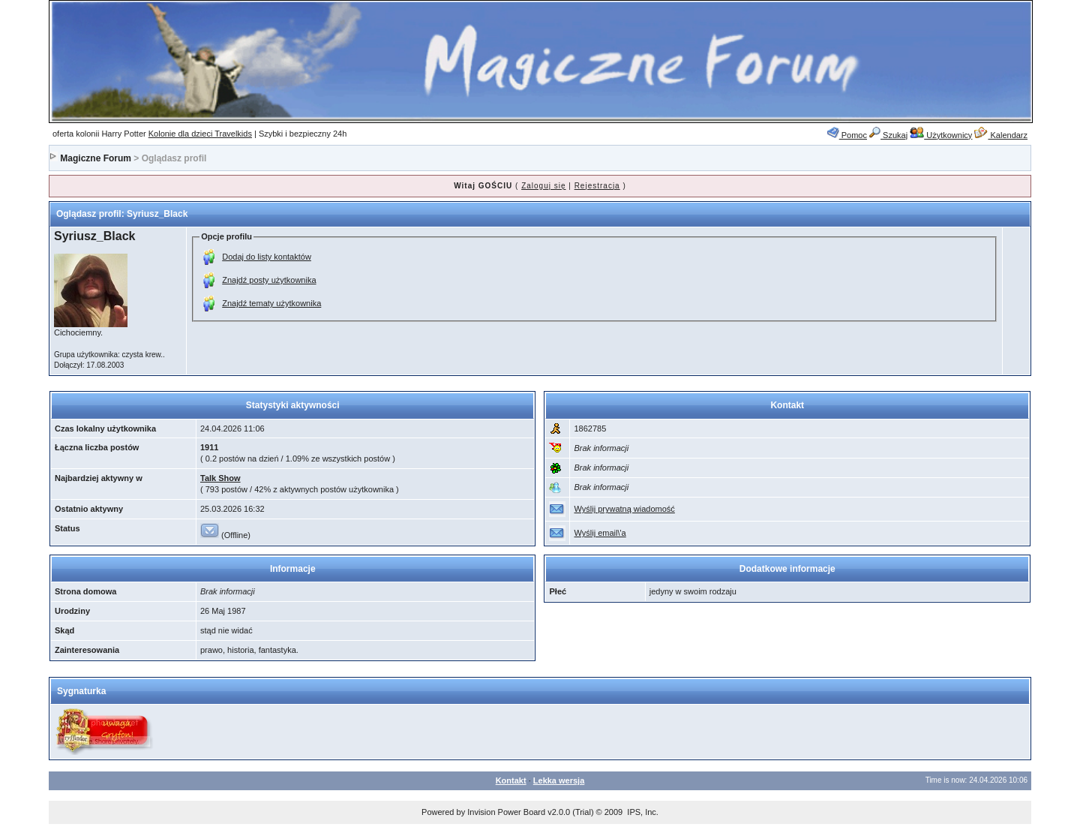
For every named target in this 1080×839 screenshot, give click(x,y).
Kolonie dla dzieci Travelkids (200, 133)
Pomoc (847, 135)
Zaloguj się (543, 186)
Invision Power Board (506, 811)
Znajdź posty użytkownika (269, 279)
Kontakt (511, 780)
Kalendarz (1001, 135)
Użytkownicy (941, 135)
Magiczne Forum (95, 158)
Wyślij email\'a (600, 532)
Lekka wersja (559, 780)
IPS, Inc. (642, 811)
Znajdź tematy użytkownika (271, 303)
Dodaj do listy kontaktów (266, 256)
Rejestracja (597, 186)
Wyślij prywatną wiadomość (624, 508)
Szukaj (888, 135)
